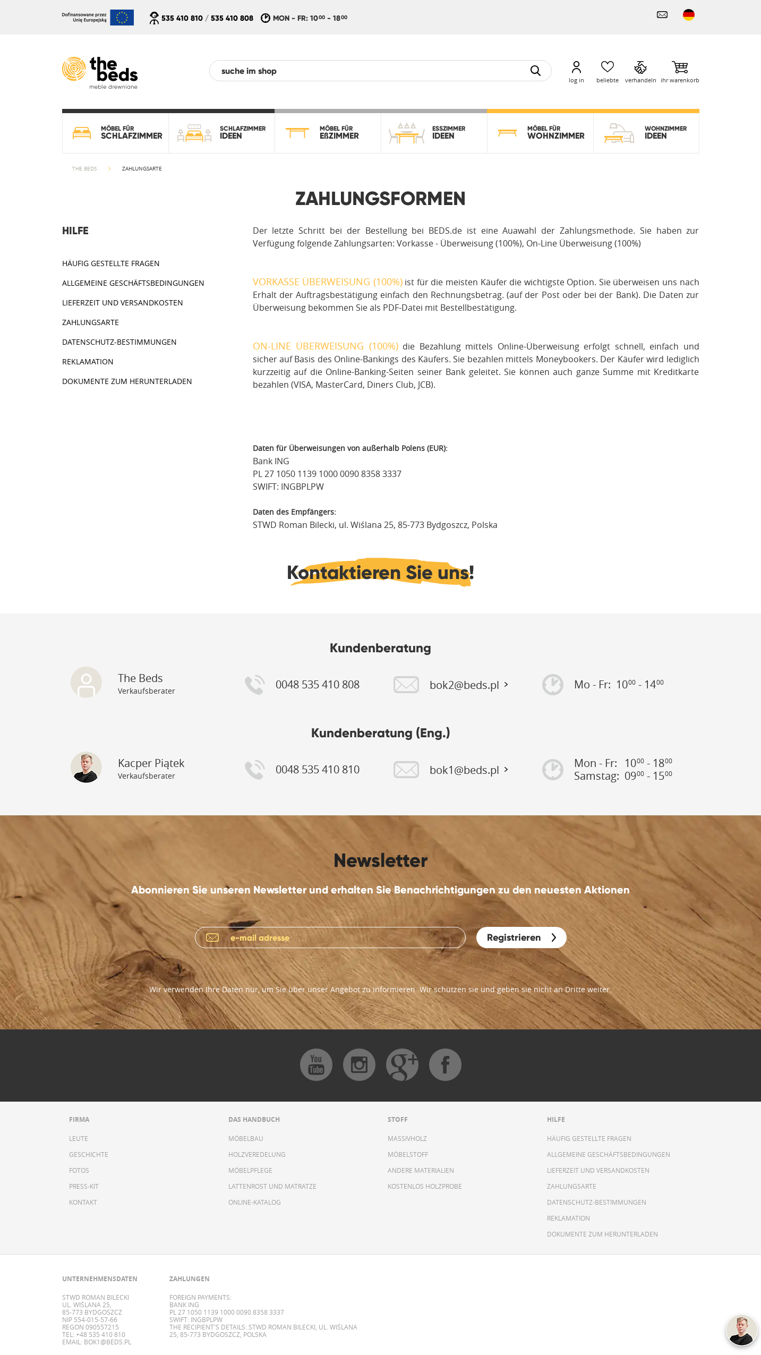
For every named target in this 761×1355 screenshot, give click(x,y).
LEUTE (78, 1138)
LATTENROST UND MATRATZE (272, 1186)
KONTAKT (83, 1202)
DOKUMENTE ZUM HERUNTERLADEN (127, 381)
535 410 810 (182, 18)
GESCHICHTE (88, 1154)
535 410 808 (232, 18)
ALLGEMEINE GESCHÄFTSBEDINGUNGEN (133, 283)
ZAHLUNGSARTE (90, 322)
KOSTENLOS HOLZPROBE (425, 1186)
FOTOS (79, 1170)
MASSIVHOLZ (407, 1138)
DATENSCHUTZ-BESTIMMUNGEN (119, 342)
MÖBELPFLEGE (250, 1170)
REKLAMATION (88, 361)
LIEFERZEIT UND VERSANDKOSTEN (122, 302)
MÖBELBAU (245, 1138)
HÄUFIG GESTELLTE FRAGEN (111, 263)
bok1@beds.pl (106, 1341)
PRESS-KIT (84, 1186)
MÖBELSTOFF (408, 1154)
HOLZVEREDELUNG (257, 1154)
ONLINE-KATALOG (254, 1202)
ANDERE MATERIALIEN (421, 1170)
